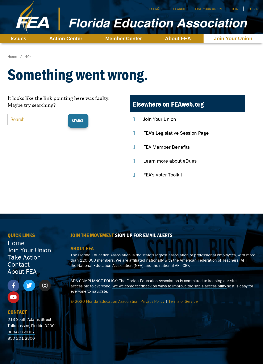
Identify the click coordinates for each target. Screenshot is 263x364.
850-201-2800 (21, 338)
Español (156, 9)
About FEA (179, 38)
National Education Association (105, 265)
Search (179, 9)
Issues (20, 38)
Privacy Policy (152, 301)
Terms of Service (183, 301)
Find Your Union (208, 9)
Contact (19, 264)
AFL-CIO (182, 265)
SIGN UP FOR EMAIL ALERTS (143, 235)
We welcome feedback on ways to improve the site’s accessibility (169, 285)
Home (16, 243)
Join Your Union (233, 38)
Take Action (24, 257)
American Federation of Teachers (209, 260)
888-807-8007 (21, 331)
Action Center (66, 38)
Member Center (124, 38)
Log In (254, 9)
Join (235, 9)
